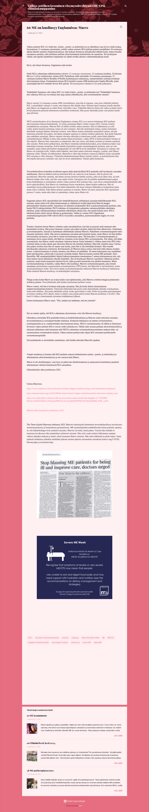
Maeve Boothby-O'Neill (90, 638)
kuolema (65, 638)
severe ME (87, 642)
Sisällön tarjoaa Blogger (74, 801)
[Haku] (125, 6)
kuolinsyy (75, 638)
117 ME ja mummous (37, 715)
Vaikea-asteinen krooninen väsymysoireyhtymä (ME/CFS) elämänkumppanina (66, 7)
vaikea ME (97, 642)
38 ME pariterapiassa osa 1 (40, 770)
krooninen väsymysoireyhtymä (47, 638)
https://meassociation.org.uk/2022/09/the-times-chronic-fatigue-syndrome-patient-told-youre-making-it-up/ (72, 393)
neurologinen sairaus (60, 642)
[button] (121, 27)
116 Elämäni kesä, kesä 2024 (41, 743)
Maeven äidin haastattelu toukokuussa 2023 (45, 410)
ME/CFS (111, 638)
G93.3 (30, 638)
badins (81, 806)
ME (103, 638)
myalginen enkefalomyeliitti (38, 642)
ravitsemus (75, 642)
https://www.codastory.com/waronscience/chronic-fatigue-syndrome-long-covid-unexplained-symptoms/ (71, 388)
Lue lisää (118, 736)
